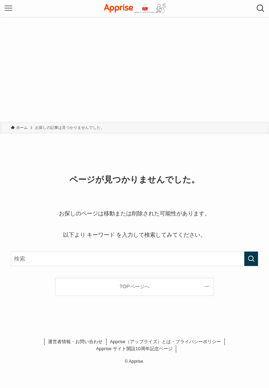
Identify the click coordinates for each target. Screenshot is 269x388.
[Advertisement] (134, 69)
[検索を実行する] (251, 258)
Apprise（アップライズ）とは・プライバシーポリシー (165, 341)
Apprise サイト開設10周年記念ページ (134, 348)
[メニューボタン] (8, 8)
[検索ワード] (134, 258)
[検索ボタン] (260, 8)
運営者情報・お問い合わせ (75, 341)
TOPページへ (134, 286)
